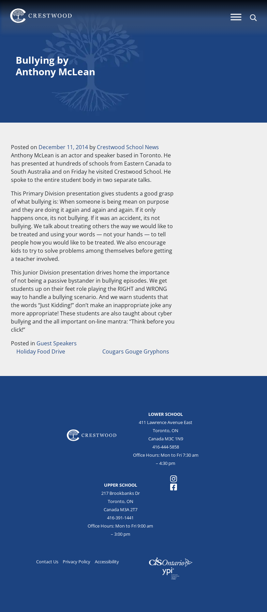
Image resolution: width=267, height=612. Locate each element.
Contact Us (47, 562)
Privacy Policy (76, 562)
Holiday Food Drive (40, 351)
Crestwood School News (128, 147)
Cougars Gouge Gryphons (136, 351)
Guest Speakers (56, 343)
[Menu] (236, 17)
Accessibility (107, 562)
